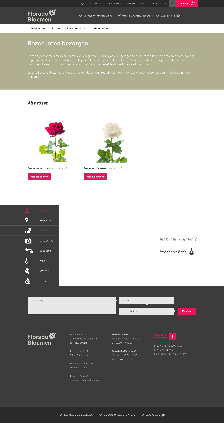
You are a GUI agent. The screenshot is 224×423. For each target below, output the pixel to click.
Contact (143, 3)
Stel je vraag (71, 305)
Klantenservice (159, 3)
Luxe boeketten (77, 28)
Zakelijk (80, 3)
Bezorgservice (115, 3)
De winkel (130, 3)
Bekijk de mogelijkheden (177, 251)
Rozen (56, 28)
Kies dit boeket (39, 176)
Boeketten (38, 28)
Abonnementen (96, 3)
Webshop (187, 2)
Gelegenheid (102, 28)
